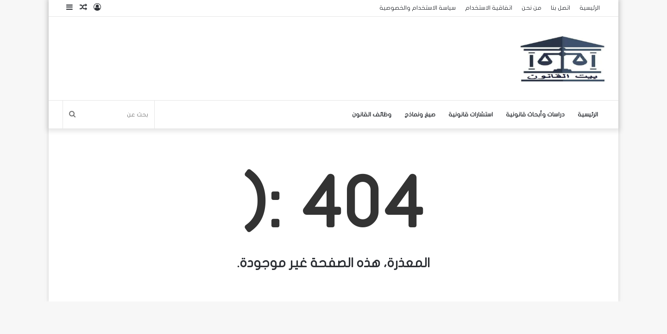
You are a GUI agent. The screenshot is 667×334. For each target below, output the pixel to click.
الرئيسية (589, 8)
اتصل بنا (560, 8)
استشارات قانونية (470, 114)
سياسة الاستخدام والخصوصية (417, 8)
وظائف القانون (371, 114)
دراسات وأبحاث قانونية (535, 114)
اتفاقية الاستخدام (488, 8)
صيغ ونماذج (419, 114)
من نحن (531, 8)
